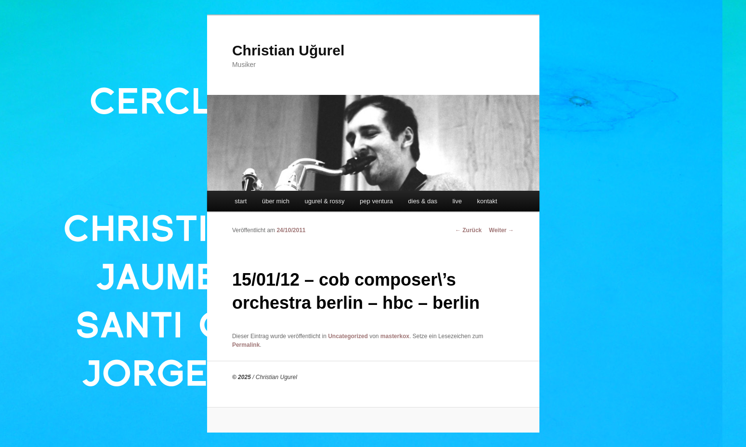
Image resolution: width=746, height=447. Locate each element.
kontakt (487, 201)
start (241, 201)
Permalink (246, 345)
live (457, 201)
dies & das (422, 201)
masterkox (394, 336)
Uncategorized (348, 336)
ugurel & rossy (325, 201)
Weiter (501, 230)
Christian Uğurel (288, 50)
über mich (275, 201)
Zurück (468, 230)
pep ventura (376, 201)
